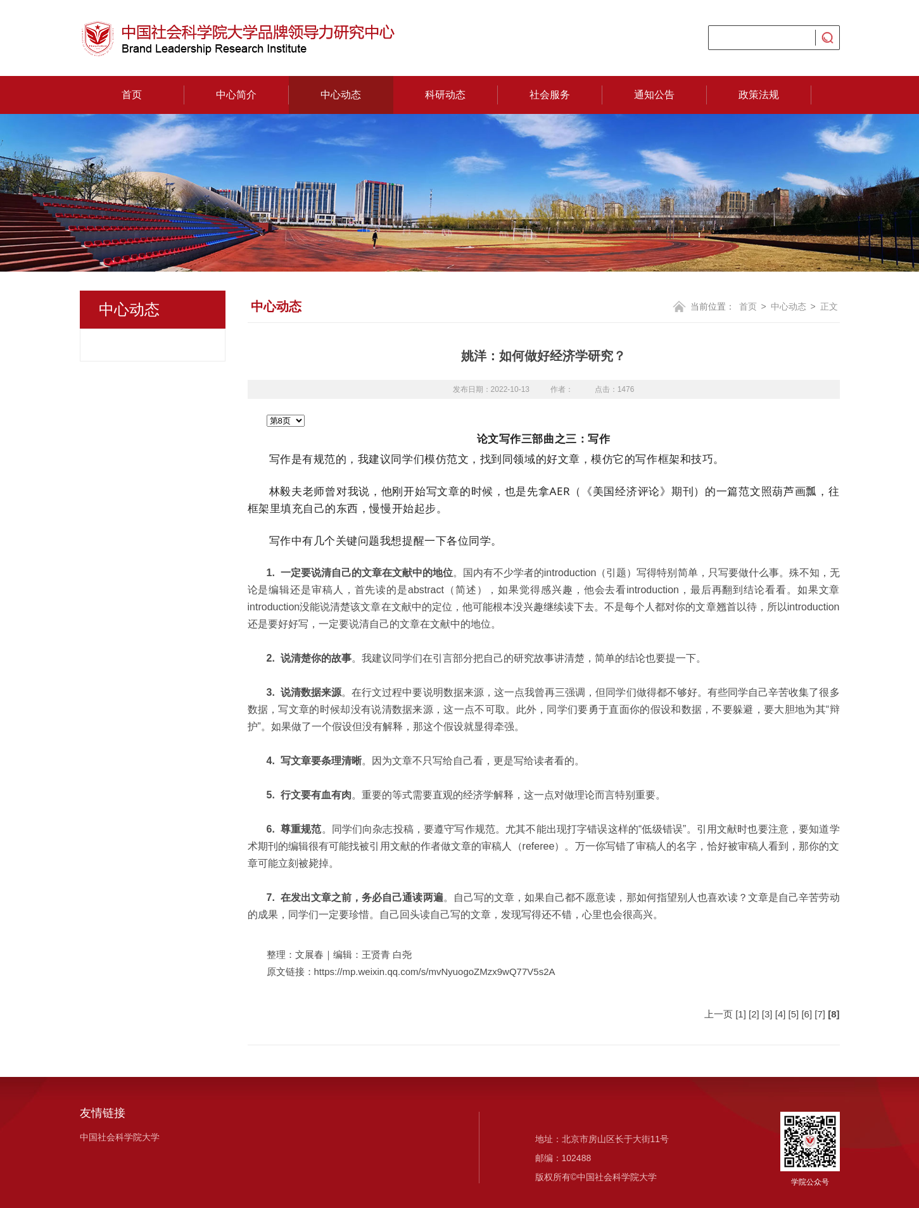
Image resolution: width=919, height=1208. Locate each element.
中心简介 (236, 94)
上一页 (718, 1014)
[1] (740, 1014)
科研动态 (445, 94)
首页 (132, 94)
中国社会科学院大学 (120, 1137)
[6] (806, 1014)
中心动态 (340, 94)
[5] (794, 1014)
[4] (780, 1014)
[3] (767, 1014)
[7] (819, 1014)
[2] (754, 1014)
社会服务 (549, 94)
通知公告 (654, 94)
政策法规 (758, 94)
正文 (829, 306)
